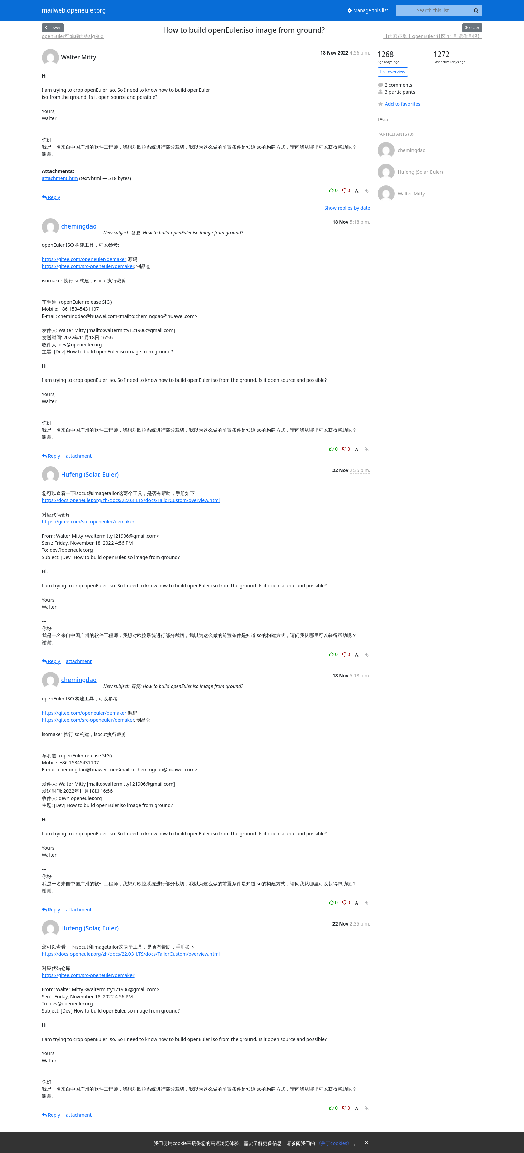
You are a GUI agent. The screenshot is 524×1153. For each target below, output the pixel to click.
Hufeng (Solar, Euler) (90, 474)
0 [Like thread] (334, 190)
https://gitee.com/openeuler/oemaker (84, 259)
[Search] (476, 10)
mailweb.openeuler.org (74, 10)
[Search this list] (433, 10)
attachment (79, 456)
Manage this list (368, 10)
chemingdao (79, 226)
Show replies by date (347, 207)
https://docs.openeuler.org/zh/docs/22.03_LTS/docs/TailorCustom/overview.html (131, 500)
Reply (51, 197)
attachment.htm (60, 178)
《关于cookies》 (334, 1143)
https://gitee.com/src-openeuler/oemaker (88, 266)
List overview (392, 72)
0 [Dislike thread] (346, 190)
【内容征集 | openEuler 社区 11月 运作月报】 (432, 36)
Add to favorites (399, 104)
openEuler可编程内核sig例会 (73, 36)
